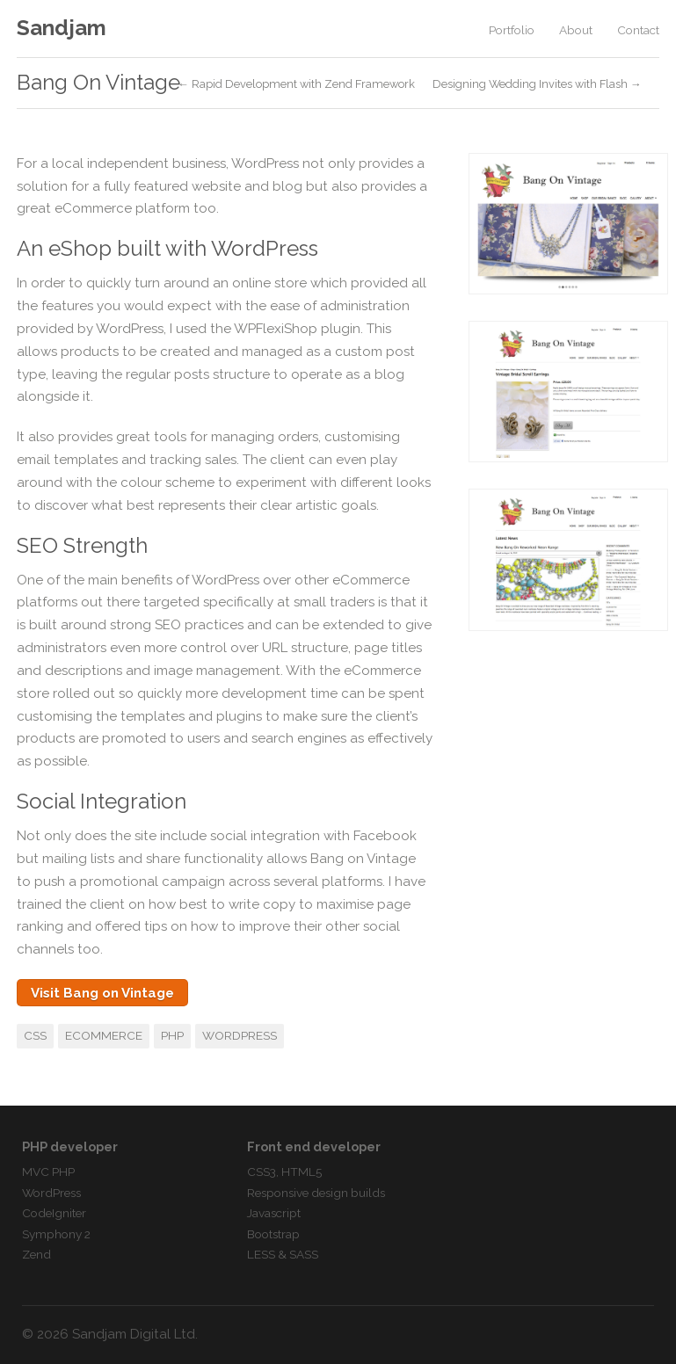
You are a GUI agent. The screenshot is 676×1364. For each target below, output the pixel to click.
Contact (638, 30)
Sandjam (61, 27)
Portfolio (511, 30)
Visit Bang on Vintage (102, 993)
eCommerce (103, 1035)
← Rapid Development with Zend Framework (296, 85)
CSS (35, 1035)
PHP (172, 1035)
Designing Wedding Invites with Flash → (537, 85)
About (575, 30)
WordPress (239, 1035)
